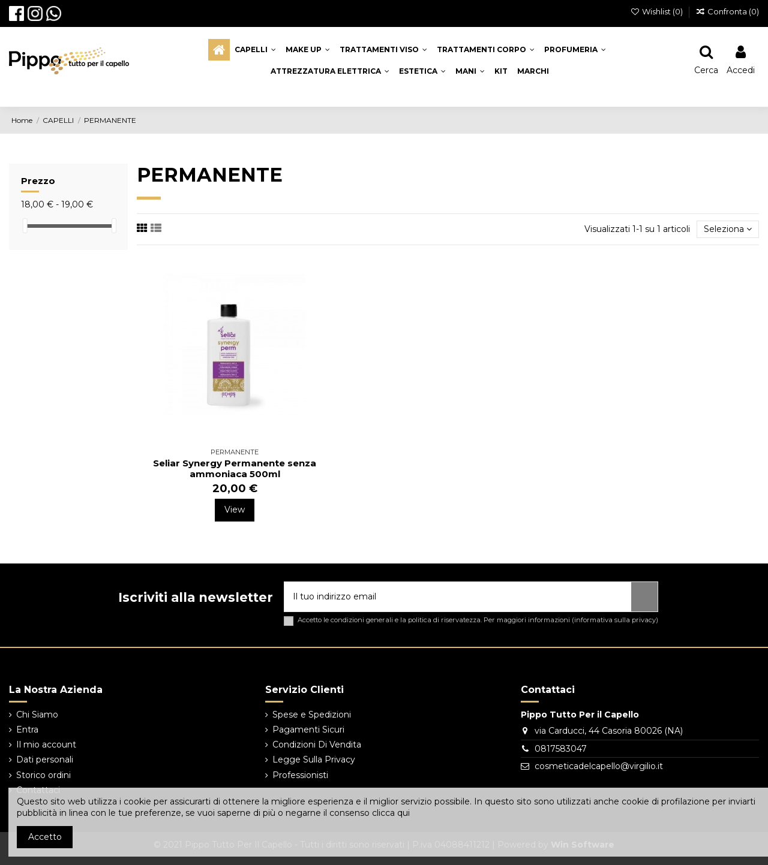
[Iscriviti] (644, 596)
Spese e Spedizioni (311, 714)
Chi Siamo (37, 714)
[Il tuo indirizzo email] (457, 596)
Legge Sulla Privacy (313, 759)
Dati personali (44, 759)
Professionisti (300, 775)
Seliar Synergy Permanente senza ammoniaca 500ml (234, 468)
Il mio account (46, 744)
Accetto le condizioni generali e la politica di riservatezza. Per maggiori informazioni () (478, 620)
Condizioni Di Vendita (316, 744)
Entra (27, 729)
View (234, 509)
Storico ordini (43, 775)
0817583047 (561, 748)
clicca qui (391, 812)
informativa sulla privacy (615, 620)
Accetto (45, 836)
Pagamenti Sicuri (308, 729)
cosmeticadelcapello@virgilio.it (599, 766)
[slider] (25, 225)
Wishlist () (658, 11)
